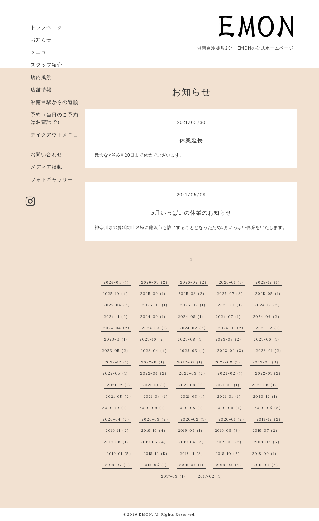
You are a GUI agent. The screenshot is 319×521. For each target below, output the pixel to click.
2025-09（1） (154, 293)
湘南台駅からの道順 (54, 102)
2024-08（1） (191, 316)
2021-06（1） (265, 384)
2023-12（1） (269, 327)
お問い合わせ (46, 154)
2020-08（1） (191, 407)
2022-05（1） (116, 373)
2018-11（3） (192, 453)
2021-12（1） (119, 384)
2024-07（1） (229, 316)
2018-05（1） (155, 464)
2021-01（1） (230, 396)
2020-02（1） (194, 419)
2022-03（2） (193, 373)
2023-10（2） (153, 339)
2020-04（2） (116, 419)
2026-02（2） (194, 282)
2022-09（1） (190, 362)
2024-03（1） (155, 327)
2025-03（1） (155, 305)
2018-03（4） (229, 464)
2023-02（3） (231, 350)
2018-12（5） (156, 453)
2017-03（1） (174, 476)
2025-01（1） (231, 305)
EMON (145, 514)
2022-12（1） (118, 362)
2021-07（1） (228, 384)
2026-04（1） (117, 282)
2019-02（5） (267, 442)
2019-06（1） (117, 442)
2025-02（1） (193, 305)
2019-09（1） (191, 430)
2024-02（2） (193, 327)
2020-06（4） (229, 407)
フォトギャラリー (52, 179)
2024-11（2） (117, 316)
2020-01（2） (232, 419)
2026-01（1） (232, 282)
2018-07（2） (118, 464)
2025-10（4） (116, 293)
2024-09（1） (154, 316)
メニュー (41, 52)
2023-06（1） (267, 339)
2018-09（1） (265, 453)
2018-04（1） (192, 464)
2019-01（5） (120, 453)
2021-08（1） (192, 384)
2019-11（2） (118, 430)
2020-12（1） (266, 396)
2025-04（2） (117, 305)
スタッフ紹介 (46, 64)
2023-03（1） (193, 350)
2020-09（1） (153, 407)
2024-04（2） (117, 327)
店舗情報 (41, 89)
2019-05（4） (154, 442)
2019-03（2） (230, 442)
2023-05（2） (116, 350)
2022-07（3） (266, 362)
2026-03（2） (155, 282)
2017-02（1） (211, 476)
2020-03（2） (155, 419)
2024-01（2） (231, 327)
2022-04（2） (154, 373)
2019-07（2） (265, 430)
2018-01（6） (267, 464)
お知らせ (41, 40)
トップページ (46, 27)
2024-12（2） (268, 305)
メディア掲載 (46, 167)
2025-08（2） (192, 293)
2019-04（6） (192, 442)
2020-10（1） (115, 407)
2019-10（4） (154, 430)
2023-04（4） (154, 350)
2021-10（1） (155, 384)
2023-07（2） (229, 339)
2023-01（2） (269, 350)
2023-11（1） (116, 339)
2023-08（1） (191, 339)
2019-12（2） (269, 419)
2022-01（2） (269, 373)
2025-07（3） (231, 293)
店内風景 (41, 77)
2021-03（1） (193, 396)
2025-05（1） (269, 293)
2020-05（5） (268, 407)
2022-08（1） (228, 362)
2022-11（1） (153, 362)
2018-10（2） (228, 453)
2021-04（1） (156, 396)
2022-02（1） (231, 373)
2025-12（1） (268, 282)
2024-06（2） (267, 316)
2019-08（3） (228, 430)
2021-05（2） (119, 396)
